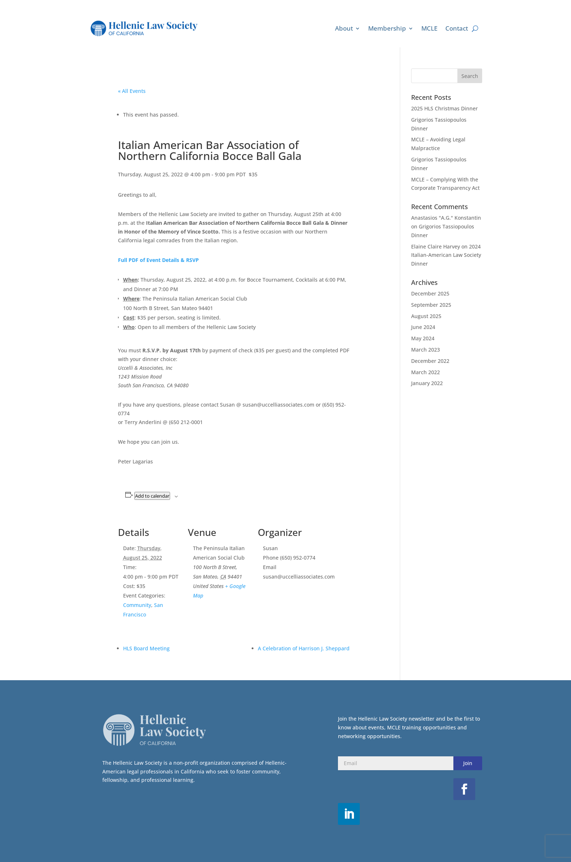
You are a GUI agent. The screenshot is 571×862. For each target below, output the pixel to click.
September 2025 (431, 304)
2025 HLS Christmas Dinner (444, 108)
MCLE (429, 28)
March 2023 (425, 349)
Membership (387, 28)
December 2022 (430, 360)
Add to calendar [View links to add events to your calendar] (152, 496)
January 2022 (427, 383)
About (344, 28)
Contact (456, 28)
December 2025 (430, 293)
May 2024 (422, 338)
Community (137, 605)
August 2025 (426, 316)
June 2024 (423, 327)
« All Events (132, 90)
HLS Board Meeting (146, 648)
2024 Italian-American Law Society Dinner (446, 255)
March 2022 (425, 372)
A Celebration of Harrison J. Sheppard (304, 648)
